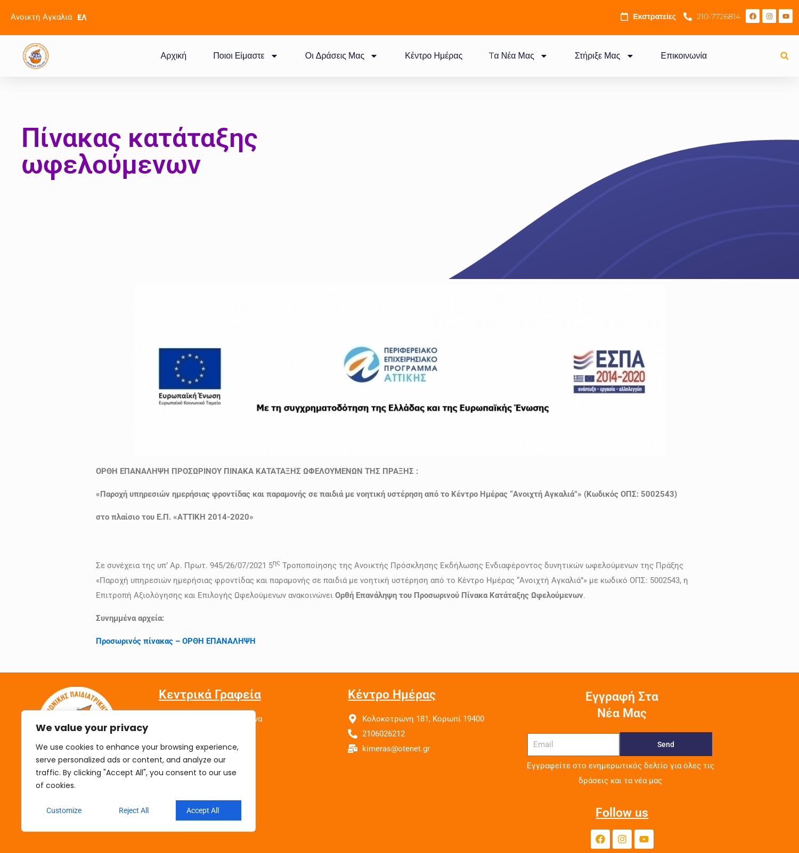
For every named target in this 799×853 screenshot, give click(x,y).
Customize (63, 810)
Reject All (134, 810)
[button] (784, 56)
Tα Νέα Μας (518, 55)
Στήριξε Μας (604, 55)
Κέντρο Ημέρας (433, 56)
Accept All (202, 810)
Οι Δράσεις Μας (342, 55)
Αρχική (174, 56)
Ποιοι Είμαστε (245, 55)
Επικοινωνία (684, 56)
